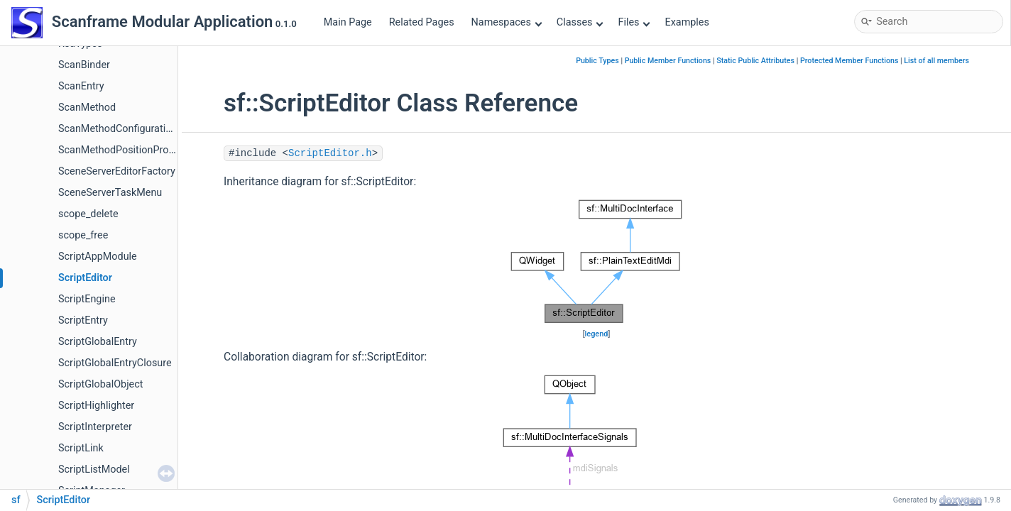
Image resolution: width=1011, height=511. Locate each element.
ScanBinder (84, 65)
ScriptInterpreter (95, 427)
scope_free (83, 235)
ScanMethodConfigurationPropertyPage (148, 129)
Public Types (597, 60)
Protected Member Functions (849, 60)
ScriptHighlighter (96, 406)
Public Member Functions (668, 60)
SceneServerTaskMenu (110, 193)
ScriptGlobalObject (100, 384)
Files (634, 22)
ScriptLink (81, 448)
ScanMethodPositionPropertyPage (136, 150)
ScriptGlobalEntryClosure (115, 363)
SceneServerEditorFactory (116, 171)
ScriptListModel (94, 469)
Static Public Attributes (755, 60)
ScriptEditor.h (330, 153)
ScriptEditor (85, 278)
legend (596, 334)
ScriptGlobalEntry (97, 342)
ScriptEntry (83, 320)
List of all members (936, 60)
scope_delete (88, 214)
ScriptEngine (87, 299)
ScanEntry (81, 86)
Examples (687, 22)
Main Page (348, 22)
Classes (580, 22)
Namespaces (506, 22)
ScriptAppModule (97, 257)
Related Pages (421, 22)
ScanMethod (87, 107)
